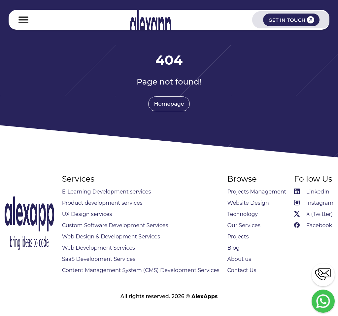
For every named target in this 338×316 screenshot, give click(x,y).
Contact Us (241, 270)
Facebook (313, 225)
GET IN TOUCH (291, 19)
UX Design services (87, 214)
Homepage (169, 104)
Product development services (102, 203)
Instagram (313, 203)
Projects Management (257, 192)
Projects (238, 236)
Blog (233, 248)
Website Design (248, 203)
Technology (242, 214)
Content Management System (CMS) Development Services (141, 270)
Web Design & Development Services (111, 236)
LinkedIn (311, 192)
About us (239, 259)
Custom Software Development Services (115, 225)
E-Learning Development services (106, 192)
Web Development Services (98, 248)
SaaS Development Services (98, 259)
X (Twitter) (313, 214)
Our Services (243, 225)
